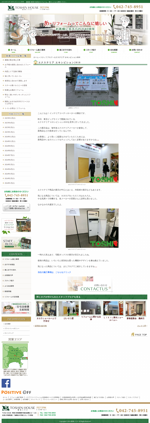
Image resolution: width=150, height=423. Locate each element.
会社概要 (8, 324)
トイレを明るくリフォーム (15, 108)
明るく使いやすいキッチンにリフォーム (17, 96)
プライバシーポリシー (12, 328)
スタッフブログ (46, 57)
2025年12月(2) (10, 118)
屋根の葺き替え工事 (12, 60)
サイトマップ (9, 333)
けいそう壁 (69, 318)
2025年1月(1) (9, 132)
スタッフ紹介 (121, 397)
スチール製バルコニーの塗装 (16, 85)
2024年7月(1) (9, 155)
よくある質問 (7, 399)
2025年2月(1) (9, 127)
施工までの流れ (99, 397)
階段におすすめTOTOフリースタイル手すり (17, 103)
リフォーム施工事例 (16, 397)
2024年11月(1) (10, 141)
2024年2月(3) (9, 178)
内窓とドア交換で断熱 (13, 71)
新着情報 (17, 399)
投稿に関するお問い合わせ (68, 399)
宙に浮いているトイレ (13, 76)
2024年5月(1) (9, 164)
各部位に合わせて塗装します (16, 81)
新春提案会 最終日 (135, 318)
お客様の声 (110, 397)
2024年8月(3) (9, 151)
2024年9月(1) (9, 146)
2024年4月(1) (9, 169)
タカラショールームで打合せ (46, 319)
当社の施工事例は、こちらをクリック (54, 272)
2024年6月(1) (9, 160)
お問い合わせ (84, 399)
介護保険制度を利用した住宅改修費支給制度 (76, 397)
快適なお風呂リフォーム (14, 90)
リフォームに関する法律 (91, 318)
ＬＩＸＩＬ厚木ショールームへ (113, 319)
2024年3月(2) (9, 174)
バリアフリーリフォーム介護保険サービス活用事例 (42, 397)
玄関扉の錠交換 (41, 326)
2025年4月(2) (9, 123)
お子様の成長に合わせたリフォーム (17, 66)
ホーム (36, 57)
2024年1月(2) (9, 183)
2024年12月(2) (10, 137)
